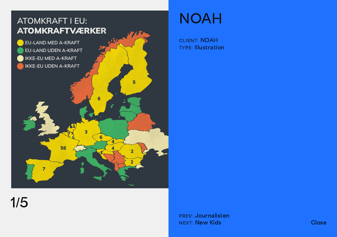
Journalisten (212, 215)
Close (319, 222)
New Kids (208, 222)
